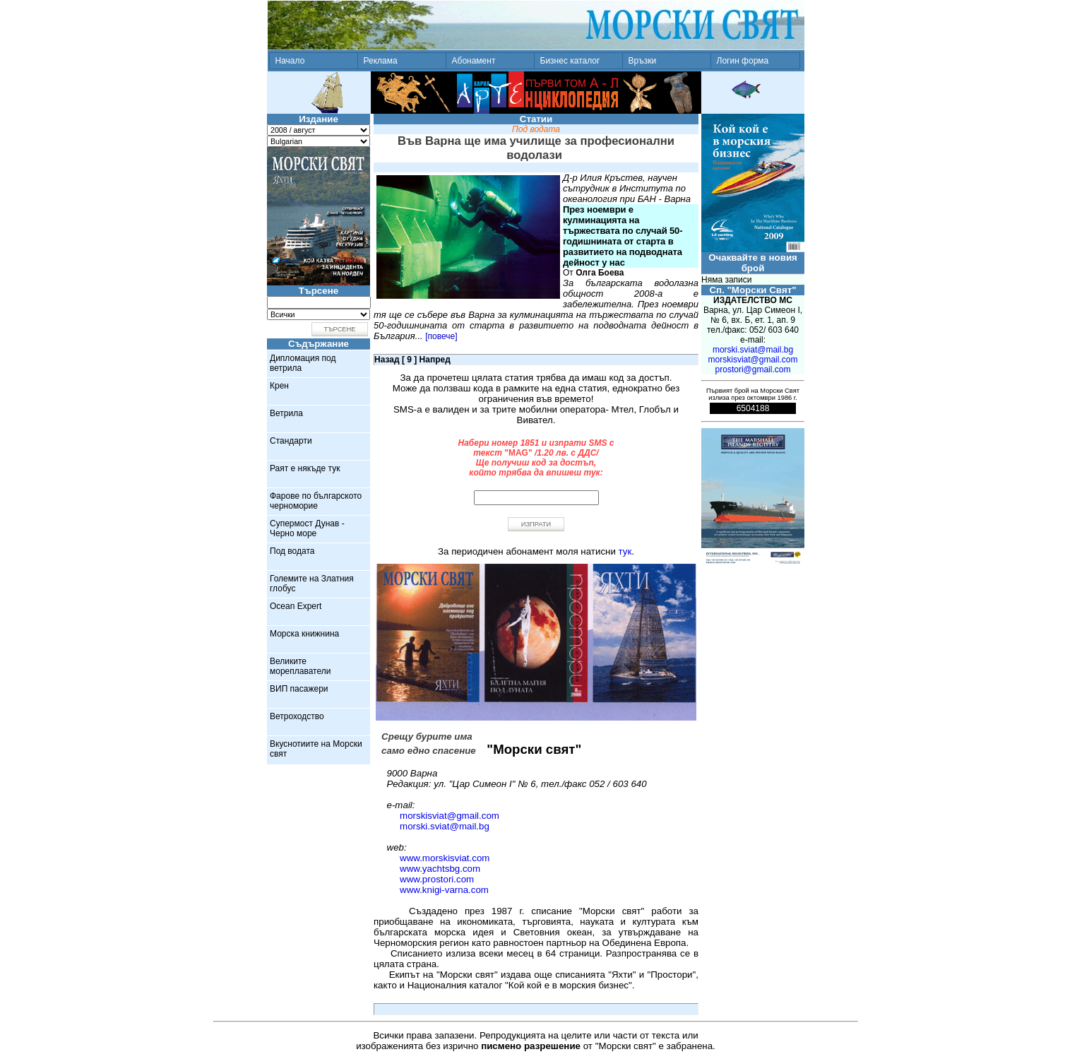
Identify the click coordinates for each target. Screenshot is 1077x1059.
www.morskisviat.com (444, 858)
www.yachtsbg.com (440, 868)
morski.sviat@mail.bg (444, 826)
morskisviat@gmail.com (449, 815)
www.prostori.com (437, 879)
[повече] (441, 336)
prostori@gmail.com (753, 369)
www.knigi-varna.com (444, 890)
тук (625, 551)
